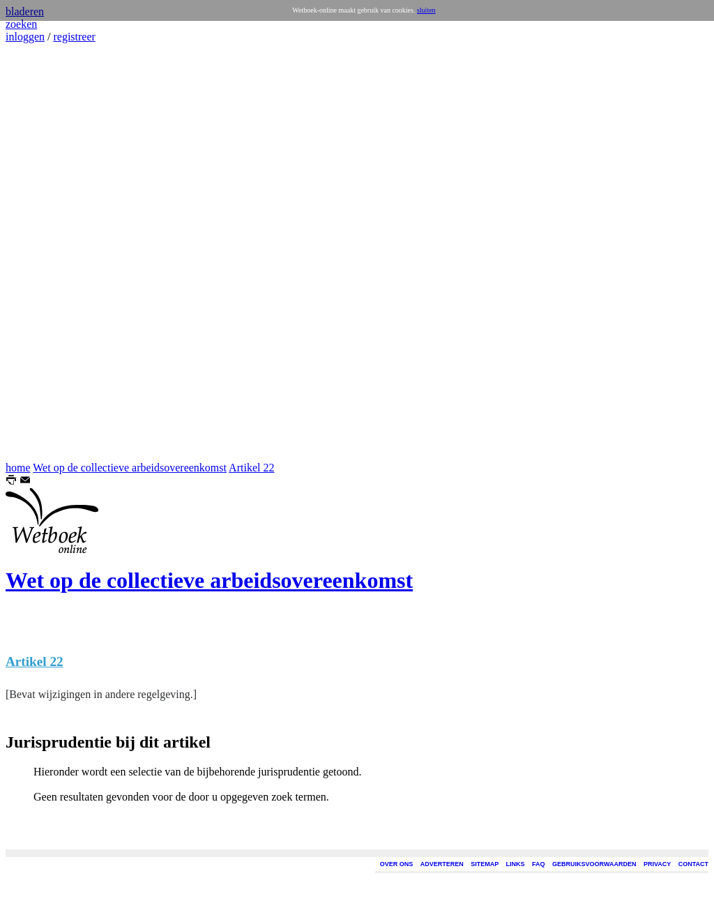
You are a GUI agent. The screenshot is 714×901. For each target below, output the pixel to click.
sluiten (426, 10)
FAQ (538, 864)
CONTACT (693, 864)
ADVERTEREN (442, 864)
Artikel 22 (251, 468)
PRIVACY (657, 864)
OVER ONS (396, 864)
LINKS (515, 864)
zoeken (21, 24)
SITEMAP (485, 864)
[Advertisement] (47, 252)
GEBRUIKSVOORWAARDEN (594, 864)
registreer (74, 37)
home (18, 468)
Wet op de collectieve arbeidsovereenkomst (130, 468)
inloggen (25, 37)
